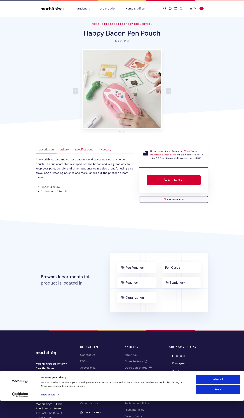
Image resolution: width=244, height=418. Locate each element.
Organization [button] (107, 8)
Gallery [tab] (64, 149)
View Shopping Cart (93, 384)
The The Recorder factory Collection (122, 24)
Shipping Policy (134, 384)
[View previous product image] (75, 91)
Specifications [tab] (84, 149)
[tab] (119, 131)
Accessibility (88, 368)
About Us (130, 355)
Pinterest (179, 370)
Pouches (132, 282)
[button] (164, 8)
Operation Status (138, 368)
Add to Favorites (174, 199)
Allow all (218, 396)
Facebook (179, 355)
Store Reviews (136, 361)
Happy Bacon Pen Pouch (122, 33)
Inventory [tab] (105, 149)
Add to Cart (174, 180)
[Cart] (196, 8)
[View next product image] (168, 91)
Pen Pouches (135, 268)
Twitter (178, 378)
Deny (218, 406)
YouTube (179, 385)
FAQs (83, 361)
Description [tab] (46, 149)
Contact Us (87, 355)
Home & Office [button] (135, 8)
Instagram (179, 363)
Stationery (177, 282)
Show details (48, 412)
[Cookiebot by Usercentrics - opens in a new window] (20, 412)
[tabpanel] (85, 175)
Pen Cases (172, 268)
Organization (135, 297)
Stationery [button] (83, 8)
